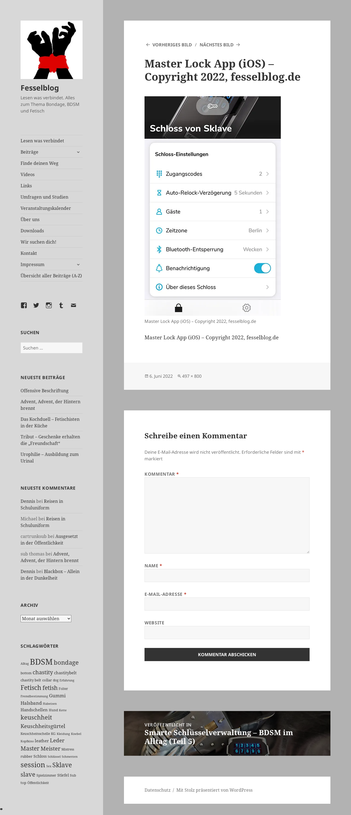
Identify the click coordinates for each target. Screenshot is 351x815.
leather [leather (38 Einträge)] (42, 740)
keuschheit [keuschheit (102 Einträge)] (36, 717)
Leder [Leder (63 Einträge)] (57, 740)
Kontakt (29, 253)
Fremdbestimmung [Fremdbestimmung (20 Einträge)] (34, 696)
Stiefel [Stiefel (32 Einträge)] (63, 775)
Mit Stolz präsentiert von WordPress (214, 790)
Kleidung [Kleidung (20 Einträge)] (63, 734)
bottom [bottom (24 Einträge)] (26, 673)
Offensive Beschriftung (45, 391)
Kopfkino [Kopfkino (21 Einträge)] (27, 741)
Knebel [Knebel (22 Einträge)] (76, 734)
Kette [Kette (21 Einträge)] (63, 710)
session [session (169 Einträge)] (33, 764)
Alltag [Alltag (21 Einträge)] (25, 663)
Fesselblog (40, 88)
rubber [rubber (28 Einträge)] (26, 756)
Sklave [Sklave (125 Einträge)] (62, 764)
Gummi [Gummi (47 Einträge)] (57, 695)
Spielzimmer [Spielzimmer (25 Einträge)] (46, 775)
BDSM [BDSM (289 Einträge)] (41, 661)
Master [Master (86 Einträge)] (30, 748)
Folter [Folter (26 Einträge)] (63, 688)
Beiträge (29, 152)
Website (154, 623)
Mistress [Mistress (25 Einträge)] (67, 749)
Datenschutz (158, 790)
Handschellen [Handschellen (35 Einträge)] (34, 709)
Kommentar (162, 474)
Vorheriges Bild (172, 45)
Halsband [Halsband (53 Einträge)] (31, 703)
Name (153, 566)
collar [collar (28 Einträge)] (47, 680)
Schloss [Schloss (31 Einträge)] (40, 756)
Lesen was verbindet (42, 141)
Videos (28, 174)
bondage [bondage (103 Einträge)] (66, 662)
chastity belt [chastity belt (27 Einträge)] (31, 680)
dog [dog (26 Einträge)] (55, 680)
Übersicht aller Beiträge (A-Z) (51, 276)
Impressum (32, 264)
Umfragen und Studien (44, 197)
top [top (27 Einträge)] (23, 782)
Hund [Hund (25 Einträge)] (53, 710)
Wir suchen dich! (38, 242)
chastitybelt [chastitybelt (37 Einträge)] (65, 672)
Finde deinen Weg (39, 163)
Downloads (32, 231)
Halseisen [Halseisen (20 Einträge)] (50, 704)
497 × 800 (192, 376)
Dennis (28, 501)
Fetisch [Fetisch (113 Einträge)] (31, 687)
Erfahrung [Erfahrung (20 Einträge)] (67, 680)
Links (26, 186)
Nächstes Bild (217, 45)
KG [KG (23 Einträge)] (53, 734)
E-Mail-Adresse (165, 594)
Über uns (30, 219)
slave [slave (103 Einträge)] (28, 774)
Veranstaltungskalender (46, 208)
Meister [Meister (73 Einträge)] (50, 748)
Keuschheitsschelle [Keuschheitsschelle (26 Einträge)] (35, 733)
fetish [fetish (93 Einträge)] (50, 688)
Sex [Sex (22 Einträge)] (48, 766)
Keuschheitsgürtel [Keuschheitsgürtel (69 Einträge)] (43, 726)
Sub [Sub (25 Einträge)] (73, 775)
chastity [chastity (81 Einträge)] (43, 672)
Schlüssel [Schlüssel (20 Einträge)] (54, 756)
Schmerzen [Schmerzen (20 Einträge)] (70, 756)
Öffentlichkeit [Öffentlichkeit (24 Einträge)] (38, 782)
